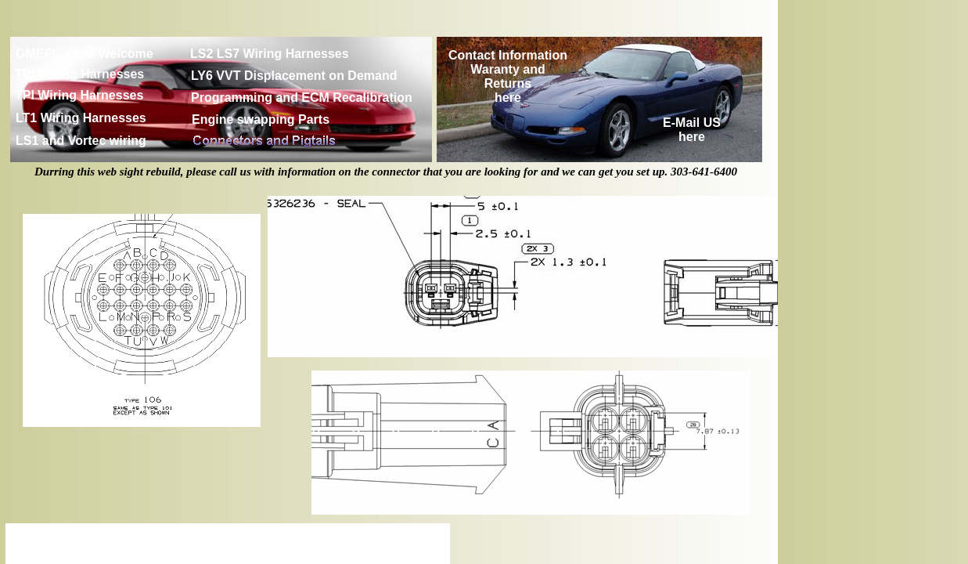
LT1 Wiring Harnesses (81, 118)
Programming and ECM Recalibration (301, 97)
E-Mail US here (692, 129)
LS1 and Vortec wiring (81, 140)
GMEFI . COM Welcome (84, 53)
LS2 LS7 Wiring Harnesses (269, 53)
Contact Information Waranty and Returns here (507, 76)
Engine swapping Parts (260, 119)
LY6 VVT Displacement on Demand (294, 75)
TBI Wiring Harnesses (79, 74)
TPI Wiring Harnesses (79, 95)
